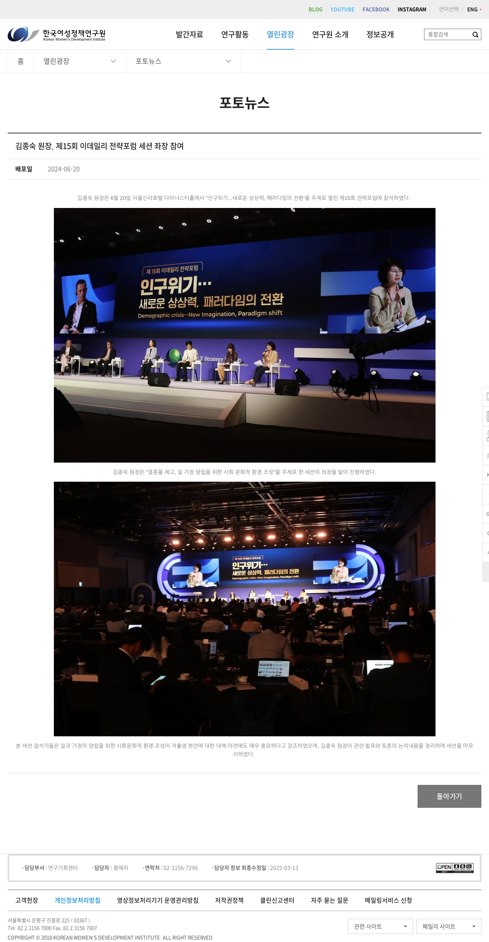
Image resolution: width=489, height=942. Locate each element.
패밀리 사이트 (439, 926)
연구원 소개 (330, 34)
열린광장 (280, 34)
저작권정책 (229, 900)
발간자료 (189, 34)
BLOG (315, 9)
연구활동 (235, 34)
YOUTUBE (342, 9)
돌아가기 (449, 796)
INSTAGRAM (412, 9)
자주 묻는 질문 (329, 900)
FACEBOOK (376, 9)
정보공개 (380, 34)
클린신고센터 (277, 900)
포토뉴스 (149, 61)
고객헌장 (26, 900)
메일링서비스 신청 (388, 900)
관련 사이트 (368, 926)
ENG (472, 9)
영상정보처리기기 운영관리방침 (158, 900)
